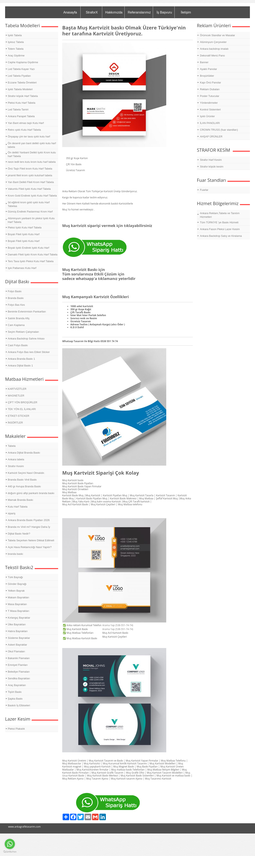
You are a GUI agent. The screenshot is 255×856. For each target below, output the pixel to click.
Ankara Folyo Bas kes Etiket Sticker (29, 352)
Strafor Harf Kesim (211, 159)
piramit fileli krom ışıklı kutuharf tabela (30, 175)
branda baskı (15, 553)
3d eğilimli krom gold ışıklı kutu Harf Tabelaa (29, 204)
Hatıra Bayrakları (18, 631)
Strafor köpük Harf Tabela (23, 96)
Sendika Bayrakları (19, 678)
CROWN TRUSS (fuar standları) (219, 129)
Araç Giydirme (16, 55)
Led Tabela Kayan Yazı (21, 69)
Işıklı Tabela (15, 35)
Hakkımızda (113, 12)
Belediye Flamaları (19, 671)
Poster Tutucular (209, 96)
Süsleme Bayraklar (19, 637)
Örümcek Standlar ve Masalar (217, 35)
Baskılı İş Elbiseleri (19, 705)
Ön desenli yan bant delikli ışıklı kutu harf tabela (32, 145)
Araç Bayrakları (17, 685)
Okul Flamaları (16, 651)
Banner (204, 62)
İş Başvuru (164, 12)
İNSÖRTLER (15, 422)
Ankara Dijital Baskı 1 (20, 365)
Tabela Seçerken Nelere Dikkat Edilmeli (31, 540)
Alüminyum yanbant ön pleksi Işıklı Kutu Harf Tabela (31, 220)
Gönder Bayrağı (17, 583)
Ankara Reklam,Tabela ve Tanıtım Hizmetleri (219, 215)
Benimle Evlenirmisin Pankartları (27, 311)
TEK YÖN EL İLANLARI (22, 409)
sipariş (12, 513)
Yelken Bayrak (16, 590)
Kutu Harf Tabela (18, 506)
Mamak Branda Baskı (20, 499)
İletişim (186, 12)
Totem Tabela (15, 48)
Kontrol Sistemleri (210, 109)
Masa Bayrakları (17, 604)
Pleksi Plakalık (16, 728)
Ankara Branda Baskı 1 (21, 358)
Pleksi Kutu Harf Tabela (21, 102)
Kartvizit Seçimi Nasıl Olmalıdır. (26, 472)
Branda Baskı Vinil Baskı (22, 479)
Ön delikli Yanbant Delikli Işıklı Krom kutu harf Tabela (32, 154)
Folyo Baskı (15, 291)
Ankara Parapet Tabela (21, 116)
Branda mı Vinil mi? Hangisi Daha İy (29, 526)
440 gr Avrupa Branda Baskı (24, 486)
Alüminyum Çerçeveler (213, 42)
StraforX (92, 12)
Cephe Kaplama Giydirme (23, 62)
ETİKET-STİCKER (18, 415)
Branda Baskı (16, 298)
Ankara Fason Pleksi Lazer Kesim (220, 229)
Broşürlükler (207, 75)
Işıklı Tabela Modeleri (20, 89)
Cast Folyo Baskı (18, 345)
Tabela (12, 445)
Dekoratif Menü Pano (212, 55)
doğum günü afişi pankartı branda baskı (31, 493)
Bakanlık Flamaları (19, 658)
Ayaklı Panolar (208, 69)
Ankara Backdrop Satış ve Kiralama (221, 235)
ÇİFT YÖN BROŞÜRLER (22, 402)
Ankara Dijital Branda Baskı (24, 452)
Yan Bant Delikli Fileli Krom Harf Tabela (31, 182)
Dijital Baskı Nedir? (19, 533)
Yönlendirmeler (209, 102)
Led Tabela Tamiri (18, 109)
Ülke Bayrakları (17, 624)
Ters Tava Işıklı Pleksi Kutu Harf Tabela (30, 261)
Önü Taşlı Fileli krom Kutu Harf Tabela (30, 168)
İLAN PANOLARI (210, 123)
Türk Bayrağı (15, 577)
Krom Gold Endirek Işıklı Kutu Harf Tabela (32, 195)
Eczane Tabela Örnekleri (22, 82)
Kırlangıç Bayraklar (19, 617)
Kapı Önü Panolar (210, 82)
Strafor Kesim (16, 466)
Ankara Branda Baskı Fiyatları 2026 (29, 520)
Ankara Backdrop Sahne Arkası (26, 338)
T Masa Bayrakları (18, 610)
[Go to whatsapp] (10, 844)
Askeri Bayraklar (17, 644)
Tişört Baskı (15, 691)
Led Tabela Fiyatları (19, 75)
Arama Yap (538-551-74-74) (117, 625)
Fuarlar (204, 189)
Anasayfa (70, 12)
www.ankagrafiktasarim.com (24, 826)
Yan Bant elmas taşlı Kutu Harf (26, 123)
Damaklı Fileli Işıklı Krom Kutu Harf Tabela (32, 254)
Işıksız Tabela (16, 42)
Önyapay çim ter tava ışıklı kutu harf (29, 136)
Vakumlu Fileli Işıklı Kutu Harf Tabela (29, 188)
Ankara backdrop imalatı (214, 48)
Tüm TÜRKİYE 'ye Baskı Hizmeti (219, 222)
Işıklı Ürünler (207, 116)
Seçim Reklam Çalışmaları (23, 331)
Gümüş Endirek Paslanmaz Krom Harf (30, 211)
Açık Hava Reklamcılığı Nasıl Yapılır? (30, 547)
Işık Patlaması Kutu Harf (22, 268)
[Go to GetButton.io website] (9, 851)
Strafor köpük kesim (211, 166)
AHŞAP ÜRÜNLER (211, 136)
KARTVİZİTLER (17, 388)
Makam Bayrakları (18, 597)
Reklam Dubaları (210, 89)
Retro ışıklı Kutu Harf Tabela (24, 129)
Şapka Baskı (15, 698)
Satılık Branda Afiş (18, 318)
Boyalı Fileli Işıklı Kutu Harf (23, 234)
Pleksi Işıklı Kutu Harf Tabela (24, 227)
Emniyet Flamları (18, 664)
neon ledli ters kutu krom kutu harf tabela (32, 161)
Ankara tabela (16, 459)
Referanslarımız (139, 12)
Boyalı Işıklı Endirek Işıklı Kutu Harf (28, 247)
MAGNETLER (16, 395)
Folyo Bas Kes (16, 304)
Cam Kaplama (16, 325)
